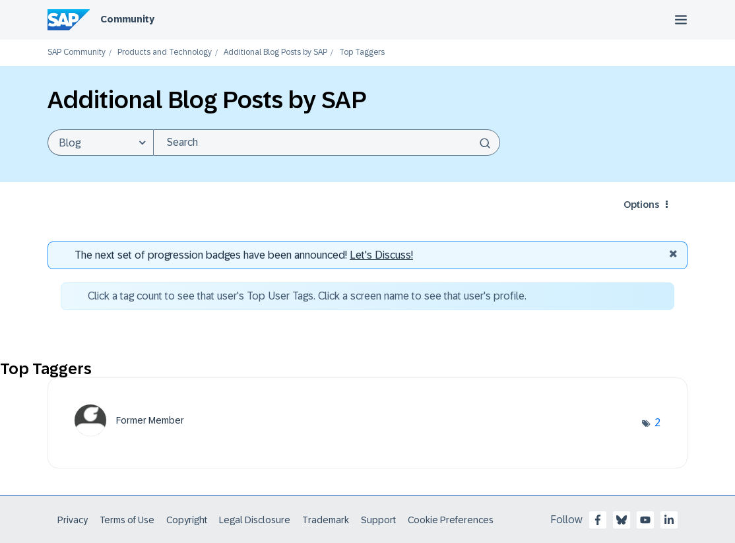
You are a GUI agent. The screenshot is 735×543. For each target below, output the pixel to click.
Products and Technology (164, 52)
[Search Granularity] (100, 142)
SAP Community (77, 52)
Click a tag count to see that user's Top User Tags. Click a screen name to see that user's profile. (307, 296)
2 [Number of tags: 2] (657, 422)
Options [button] (641, 204)
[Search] (326, 142)
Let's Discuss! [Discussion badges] (381, 255)
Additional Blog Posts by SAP (275, 52)
